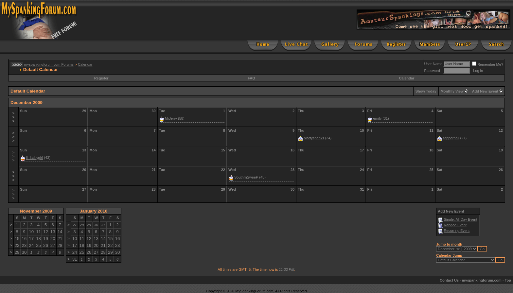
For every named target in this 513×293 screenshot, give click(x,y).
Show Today (426, 91)
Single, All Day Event (460, 219)
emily (377, 118)
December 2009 (26, 102)
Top (508, 280)
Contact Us (449, 280)
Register (101, 78)
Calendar (85, 64)
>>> (13, 117)
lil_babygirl (34, 158)
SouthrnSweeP (246, 177)
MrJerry (171, 118)
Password (432, 71)
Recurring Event (456, 231)
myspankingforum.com (482, 280)
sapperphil (451, 138)
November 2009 (36, 211)
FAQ (251, 78)
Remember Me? (487, 64)
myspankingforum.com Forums (49, 64)
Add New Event (485, 91)
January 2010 (93, 211)
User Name (433, 64)
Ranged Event (455, 225)
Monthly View (452, 91)
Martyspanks (314, 138)
